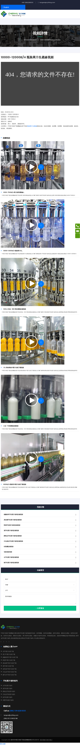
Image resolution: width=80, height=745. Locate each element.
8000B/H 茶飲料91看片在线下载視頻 (14, 484)
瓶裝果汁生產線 (32, 126)
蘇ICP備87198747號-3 (46, 740)
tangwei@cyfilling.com (47, 2)
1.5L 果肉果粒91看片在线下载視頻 (13, 368)
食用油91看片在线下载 (10, 669)
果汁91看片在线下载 (9, 654)
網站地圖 (2, 744)
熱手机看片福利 (7, 697)
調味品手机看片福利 (9, 691)
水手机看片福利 (7, 685)
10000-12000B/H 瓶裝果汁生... (13, 251)
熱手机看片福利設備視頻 (30, 39)
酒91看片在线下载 (8, 666)
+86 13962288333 (27, 2)
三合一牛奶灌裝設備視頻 (10, 426)
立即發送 (40, 608)
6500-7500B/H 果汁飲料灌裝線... (14, 192)
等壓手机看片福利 (8, 700)
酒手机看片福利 (7, 688)
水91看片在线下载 (8, 651)
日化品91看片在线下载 (10, 672)
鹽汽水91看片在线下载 (10, 675)
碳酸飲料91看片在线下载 (10, 657)
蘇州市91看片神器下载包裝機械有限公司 (22, 740)
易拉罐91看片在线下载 (10, 663)
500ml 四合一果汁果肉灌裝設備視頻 (14, 309)
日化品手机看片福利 (9, 694)
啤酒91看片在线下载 (9, 660)
